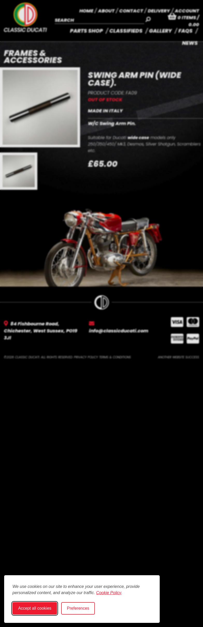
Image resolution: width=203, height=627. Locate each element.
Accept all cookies (34, 608)
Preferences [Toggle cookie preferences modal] (78, 608)
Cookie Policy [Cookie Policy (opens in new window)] (108, 592)
